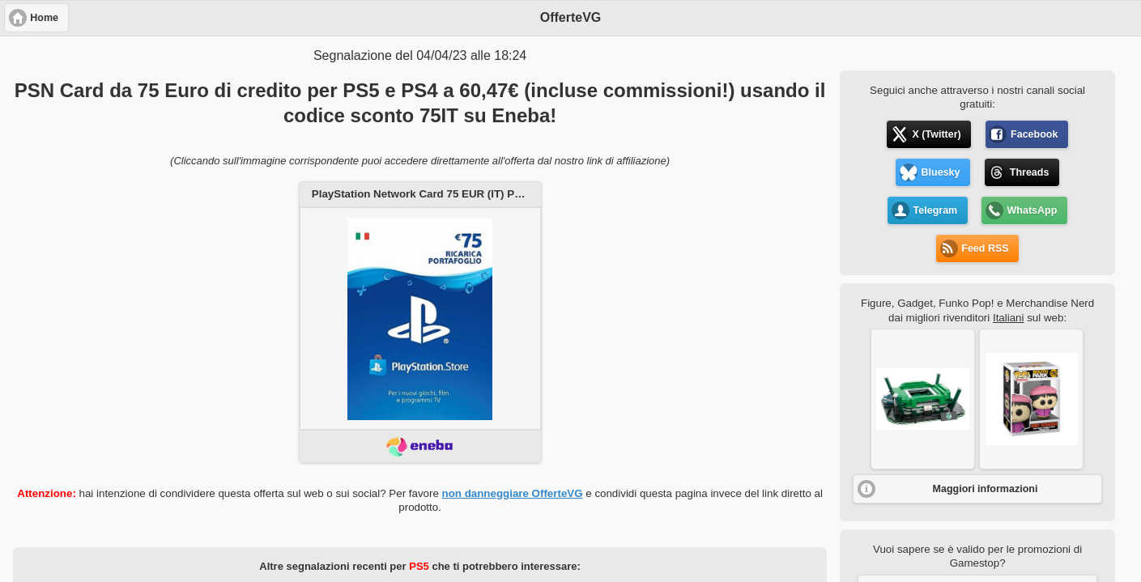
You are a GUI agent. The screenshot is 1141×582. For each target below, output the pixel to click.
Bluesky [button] (941, 172)
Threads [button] (1029, 172)
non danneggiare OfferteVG (512, 493)
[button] (923, 399)
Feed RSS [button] (984, 248)
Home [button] (44, 17)
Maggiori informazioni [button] (985, 489)
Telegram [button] (935, 210)
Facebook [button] (1034, 134)
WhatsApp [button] (1032, 210)
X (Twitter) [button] (937, 134)
